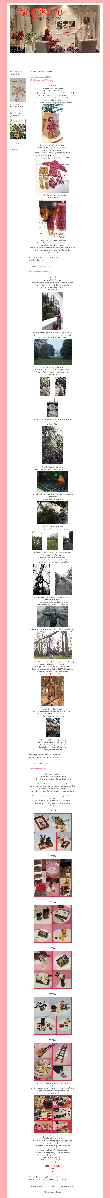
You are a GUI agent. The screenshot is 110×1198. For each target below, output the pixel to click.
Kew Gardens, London (38, 271)
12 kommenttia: (55, 257)
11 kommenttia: (55, 1177)
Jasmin (39, 757)
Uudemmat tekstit (37, 1186)
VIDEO (56, 424)
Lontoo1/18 (55, 757)
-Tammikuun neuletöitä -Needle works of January (41, 79)
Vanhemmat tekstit (67, 1186)
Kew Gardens (46, 757)
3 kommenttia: (55, 754)
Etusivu (52, 1186)
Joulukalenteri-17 (43, 1179)
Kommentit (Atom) (54, 1192)
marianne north (61, 674)
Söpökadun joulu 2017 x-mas (59, 1179)
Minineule (40, 260)
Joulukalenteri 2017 (38, 768)
